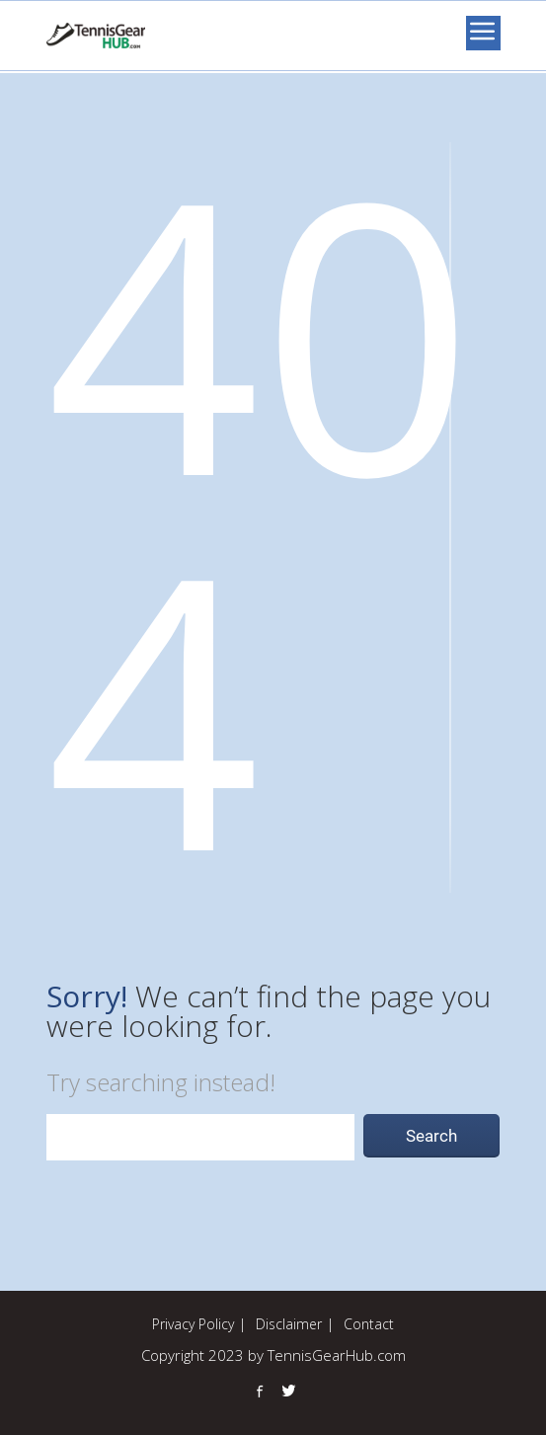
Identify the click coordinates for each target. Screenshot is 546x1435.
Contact (369, 1324)
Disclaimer (289, 1324)
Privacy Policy (193, 1324)
